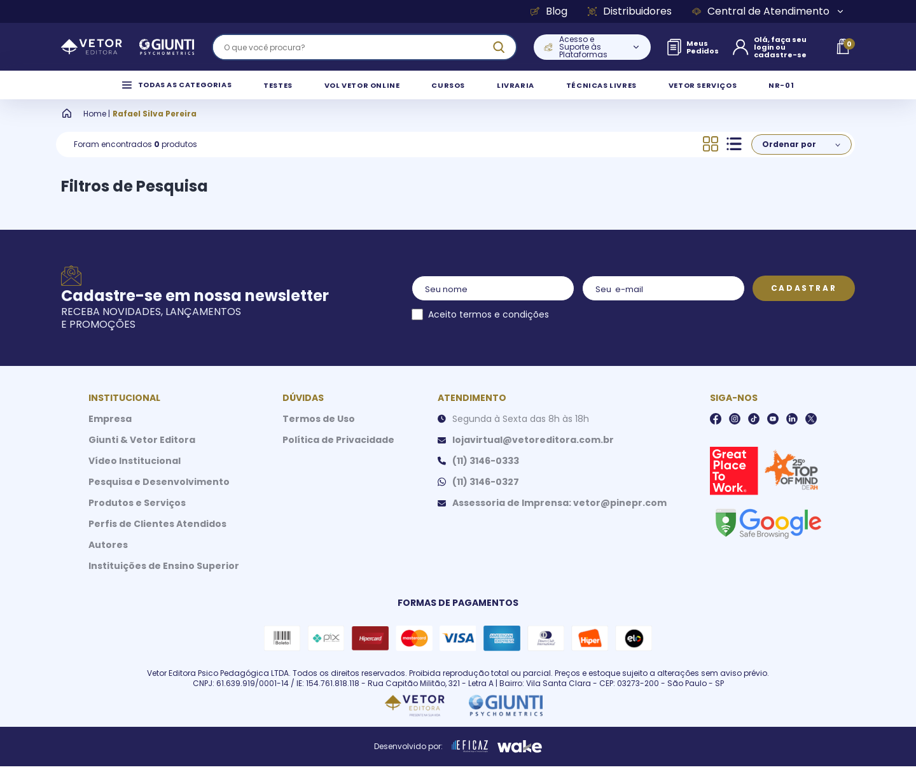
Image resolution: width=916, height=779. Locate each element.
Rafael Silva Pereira (155, 126)
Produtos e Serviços (137, 515)
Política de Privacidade (338, 452)
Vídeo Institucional (134, 473)
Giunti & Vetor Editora (141, 452)
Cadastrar (803, 300)
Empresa (110, 431)
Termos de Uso (318, 431)
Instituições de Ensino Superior (163, 578)
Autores (108, 557)
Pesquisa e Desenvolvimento (159, 494)
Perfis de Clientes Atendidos (157, 536)
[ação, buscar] (498, 47)
